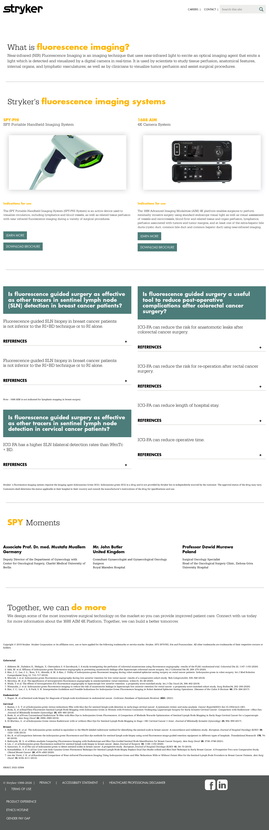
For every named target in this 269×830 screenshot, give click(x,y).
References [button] (15, 341)
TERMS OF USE (21, 789)
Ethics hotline (17, 810)
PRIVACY (45, 783)
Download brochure (23, 246)
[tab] (67, 341)
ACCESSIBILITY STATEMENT (80, 783)
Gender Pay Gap (18, 818)
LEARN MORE (15, 235)
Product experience (21, 802)
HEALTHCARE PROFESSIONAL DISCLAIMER (137, 783)
